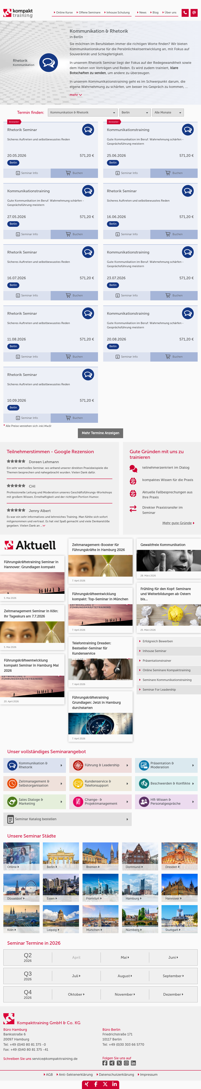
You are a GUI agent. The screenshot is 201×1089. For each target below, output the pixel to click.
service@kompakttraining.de (54, 1059)
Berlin (13, 162)
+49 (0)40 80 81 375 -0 (28, 1045)
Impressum (147, 1075)
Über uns (169, 12)
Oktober (76, 994)
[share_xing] (86, 1085)
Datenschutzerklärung (115, 1075)
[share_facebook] (96, 1085)
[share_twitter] (105, 1085)
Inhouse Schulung (117, 12)
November (125, 994)
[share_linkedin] (114, 1085)
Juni (173, 957)
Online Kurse (63, 12)
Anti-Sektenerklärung (74, 1075)
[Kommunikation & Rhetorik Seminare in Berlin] (185, 13)
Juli (76, 976)
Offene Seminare (88, 12)
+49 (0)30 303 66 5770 (126, 1045)
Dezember (173, 994)
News (141, 12)
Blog (154, 12)
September (173, 976)
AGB (48, 1075)
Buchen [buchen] (74, 173)
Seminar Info (27, 173)
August (125, 976)
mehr (76, 95)
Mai (125, 957)
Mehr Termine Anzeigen (100, 433)
